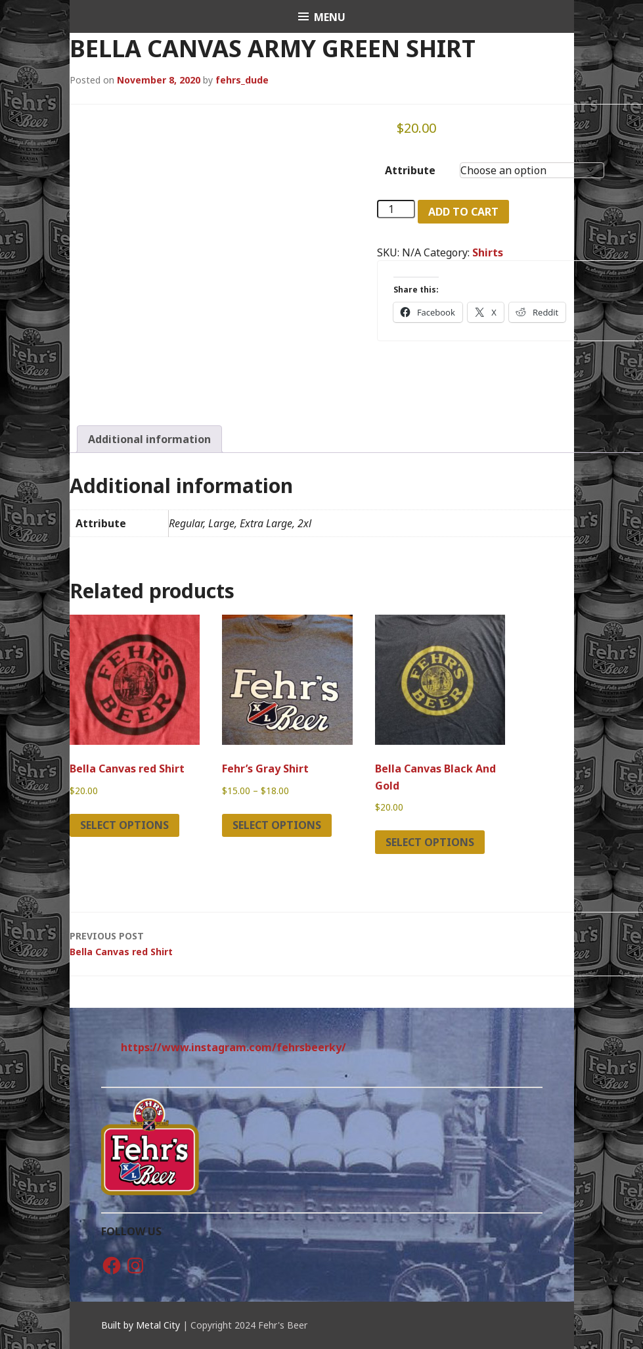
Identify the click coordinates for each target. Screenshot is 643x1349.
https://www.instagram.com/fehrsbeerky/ (233, 1047)
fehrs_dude (242, 80)
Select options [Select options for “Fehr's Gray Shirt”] (277, 825)
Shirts (487, 252)
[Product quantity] (396, 209)
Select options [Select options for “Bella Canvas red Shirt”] (124, 825)
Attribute (410, 170)
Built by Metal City (140, 1325)
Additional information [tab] (149, 439)
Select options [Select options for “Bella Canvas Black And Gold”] (430, 842)
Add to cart (463, 211)
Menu (329, 17)
